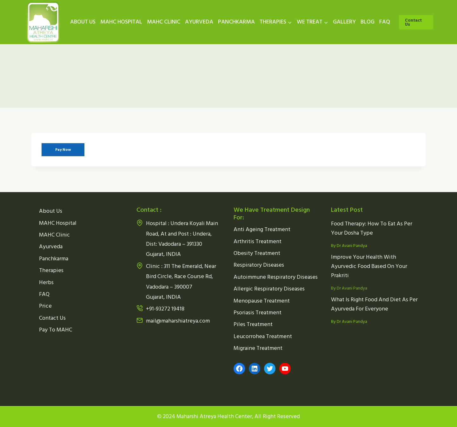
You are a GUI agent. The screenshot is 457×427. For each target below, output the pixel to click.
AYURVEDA (199, 21)
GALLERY (344, 21)
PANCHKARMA (236, 21)
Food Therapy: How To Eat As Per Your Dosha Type (371, 228)
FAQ (384, 21)
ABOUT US (83, 21)
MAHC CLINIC (163, 21)
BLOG (367, 21)
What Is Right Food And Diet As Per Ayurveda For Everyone (374, 304)
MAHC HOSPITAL (121, 21)
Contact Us (413, 22)
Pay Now (63, 150)
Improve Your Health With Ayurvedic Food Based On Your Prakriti (369, 266)
